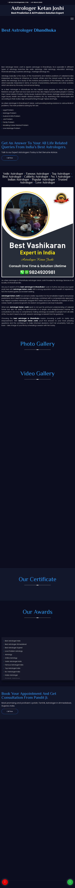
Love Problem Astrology (14, 651)
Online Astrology (11, 658)
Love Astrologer (45, 182)
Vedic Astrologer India (13, 661)
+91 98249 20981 (36, 2)
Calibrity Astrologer (36, 177)
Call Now (10, 158)
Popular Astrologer (43, 179)
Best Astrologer (11, 177)
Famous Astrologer (37, 174)
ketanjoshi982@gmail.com (18, 2)
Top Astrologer (61, 174)
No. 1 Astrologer (61, 177)
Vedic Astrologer (13, 174)
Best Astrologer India (12, 641)
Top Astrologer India (12, 668)
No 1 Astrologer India (12, 672)
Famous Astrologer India (14, 665)
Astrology (8, 654)
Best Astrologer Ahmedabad (15, 644)
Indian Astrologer (18, 179)
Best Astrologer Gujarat (13, 648)
